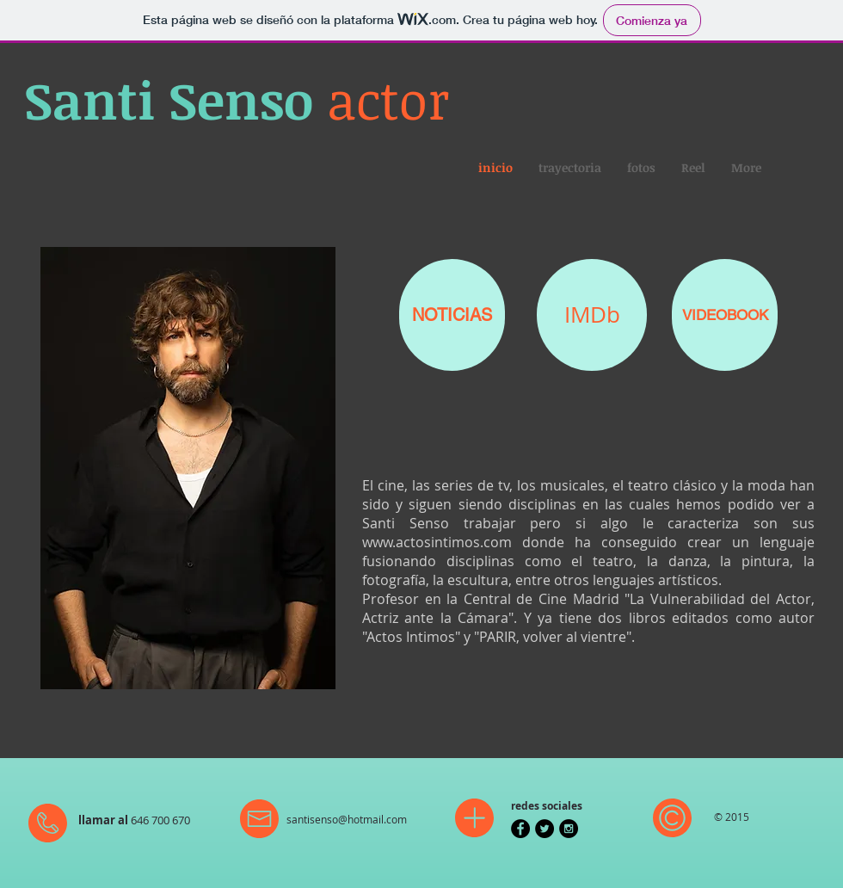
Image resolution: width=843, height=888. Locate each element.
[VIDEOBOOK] (725, 315)
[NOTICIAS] (452, 315)
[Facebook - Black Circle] (520, 828)
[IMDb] (592, 315)
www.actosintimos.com (437, 542)
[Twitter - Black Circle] (544, 828)
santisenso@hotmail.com (346, 819)
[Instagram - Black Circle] (568, 828)
